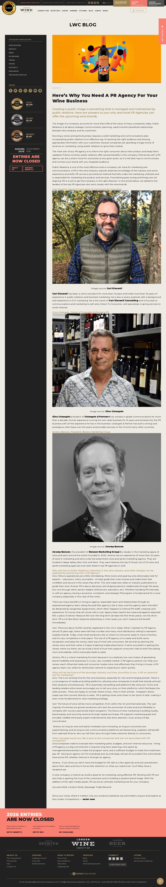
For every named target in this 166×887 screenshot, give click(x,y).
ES (108, 3)
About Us (15, 168)
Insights (12, 49)
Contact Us (11, 866)
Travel (12, 60)
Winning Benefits (29, 168)
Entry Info (55, 11)
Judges (65, 11)
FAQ (8, 864)
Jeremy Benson (114, 546)
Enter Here (62, 858)
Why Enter (62, 864)
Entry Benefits (14, 832)
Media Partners (38, 864)
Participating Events (91, 864)
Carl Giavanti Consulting (123, 300)
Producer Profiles (18, 75)
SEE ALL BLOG (83, 20)
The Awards (12, 861)
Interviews (14, 56)
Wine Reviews (15, 45)
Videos (98, 11)
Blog (91, 11)
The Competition (14, 858)
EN (104, 3)
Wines (105, 11)
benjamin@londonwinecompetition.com (42, 882)
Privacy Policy (140, 858)
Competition (43, 11)
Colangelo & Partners (97, 416)
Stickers (83, 11)
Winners (73, 11)
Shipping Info (63, 866)
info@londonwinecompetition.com (75, 882)
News (11, 53)
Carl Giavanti (114, 288)
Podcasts (13, 67)
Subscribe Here (117, 864)
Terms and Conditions (143, 861)
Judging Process (39, 858)
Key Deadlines (66, 832)
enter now (89, 799)
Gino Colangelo (114, 411)
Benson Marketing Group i (105, 552)
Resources (14, 71)
